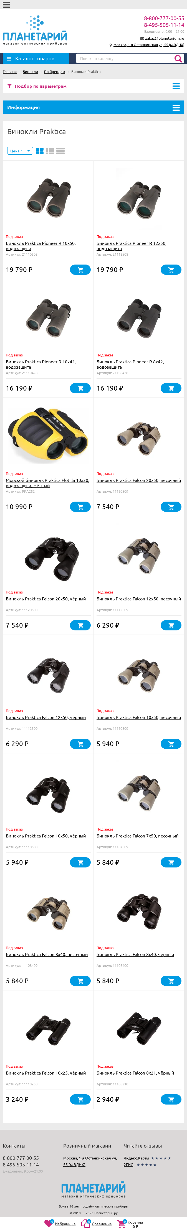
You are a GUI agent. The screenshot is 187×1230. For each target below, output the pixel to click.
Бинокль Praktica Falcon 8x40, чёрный (135, 954)
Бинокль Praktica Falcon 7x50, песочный (138, 835)
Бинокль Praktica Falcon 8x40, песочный (47, 954)
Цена (16, 150)
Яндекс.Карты (136, 1157)
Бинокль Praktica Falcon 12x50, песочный (139, 598)
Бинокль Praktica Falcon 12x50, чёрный (46, 717)
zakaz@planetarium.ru (164, 38)
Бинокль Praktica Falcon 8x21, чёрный (135, 1072)
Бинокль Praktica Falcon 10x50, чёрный (46, 835)
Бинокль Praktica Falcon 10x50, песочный (139, 717)
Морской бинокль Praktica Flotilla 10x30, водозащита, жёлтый (47, 482)
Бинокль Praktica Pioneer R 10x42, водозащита (41, 364)
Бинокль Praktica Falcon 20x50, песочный (139, 480)
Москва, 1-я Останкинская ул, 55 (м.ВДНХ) (148, 44)
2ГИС (128, 1164)
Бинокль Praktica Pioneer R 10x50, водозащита (41, 245)
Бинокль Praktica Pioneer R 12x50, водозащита (131, 245)
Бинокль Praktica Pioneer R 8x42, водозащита (130, 364)
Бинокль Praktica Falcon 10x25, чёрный (46, 1072)
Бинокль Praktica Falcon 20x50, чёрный (46, 598)
